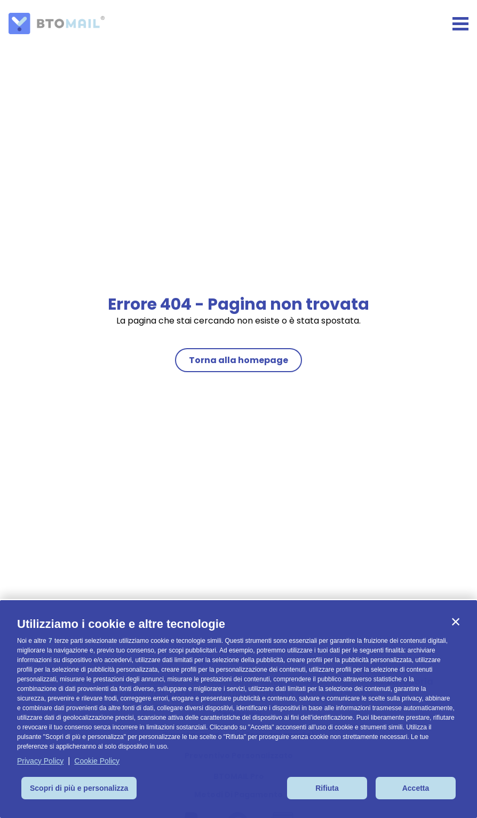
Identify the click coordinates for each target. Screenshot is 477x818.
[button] (455, 621)
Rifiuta (327, 788)
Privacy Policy (40, 761)
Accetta (416, 788)
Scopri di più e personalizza (79, 788)
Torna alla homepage (238, 360)
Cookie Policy (97, 761)
